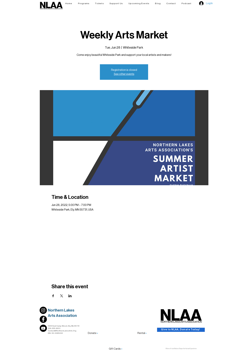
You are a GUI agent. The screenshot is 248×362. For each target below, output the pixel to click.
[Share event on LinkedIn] (70, 295)
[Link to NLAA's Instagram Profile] (43, 310)
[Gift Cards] (115, 349)
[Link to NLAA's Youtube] (43, 328)
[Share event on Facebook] (53, 295)
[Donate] (92, 333)
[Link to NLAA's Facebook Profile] (43, 319)
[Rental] (142, 333)
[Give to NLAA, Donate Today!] (181, 330)
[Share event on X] (61, 295)
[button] (116, 3)
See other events (124, 74)
